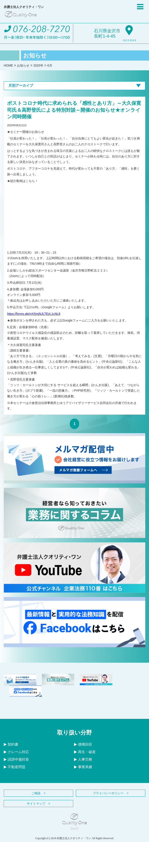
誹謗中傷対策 (16, 759)
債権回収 (83, 744)
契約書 (11, 744)
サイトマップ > (38, 803)
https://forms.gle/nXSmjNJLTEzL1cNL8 (33, 314)
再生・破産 (85, 752)
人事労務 (83, 759)
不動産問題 (14, 767)
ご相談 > (38, 793)
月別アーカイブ (74, 85)
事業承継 (83, 767)
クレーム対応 (16, 752)
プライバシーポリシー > (111, 793)
